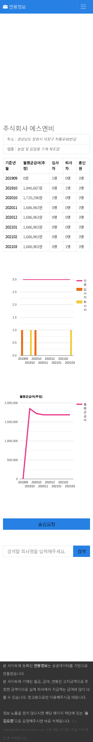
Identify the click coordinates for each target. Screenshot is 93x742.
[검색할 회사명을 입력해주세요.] (38, 551)
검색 (81, 551)
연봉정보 (14, 6)
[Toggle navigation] (83, 6)
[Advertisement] (46, 70)
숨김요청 (46, 524)
